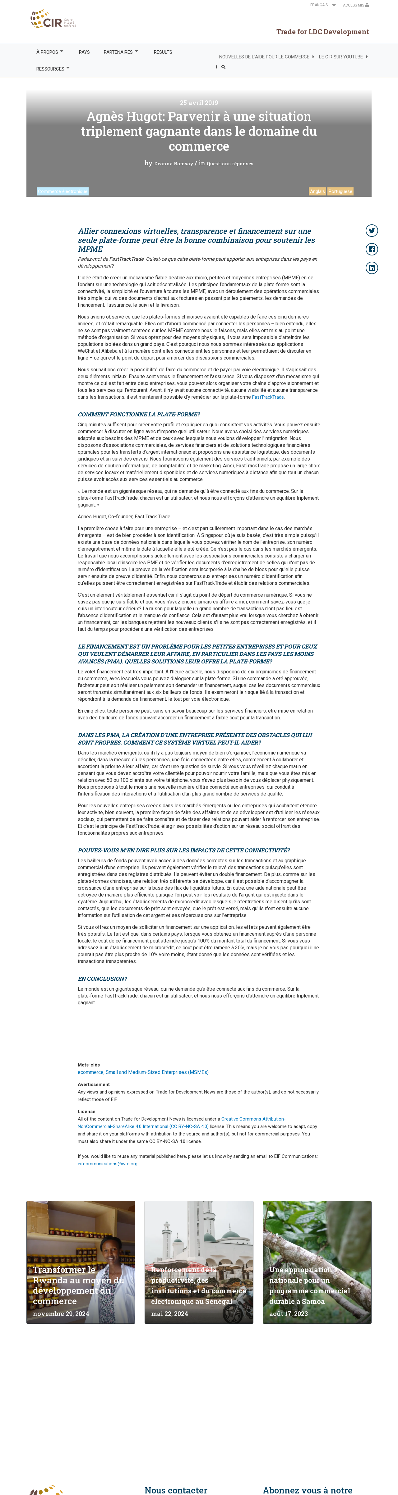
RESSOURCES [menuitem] (50, 69)
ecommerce (91, 1072)
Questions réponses (230, 163)
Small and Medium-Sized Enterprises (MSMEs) (157, 1072)
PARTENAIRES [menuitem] (118, 52)
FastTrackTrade (268, 397)
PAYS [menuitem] (84, 52)
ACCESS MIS (356, 5)
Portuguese (340, 191)
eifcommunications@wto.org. (108, 1164)
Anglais (317, 191)
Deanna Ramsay (173, 163)
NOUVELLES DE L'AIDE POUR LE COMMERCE (264, 57)
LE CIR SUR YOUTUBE (341, 57)
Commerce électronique (62, 191)
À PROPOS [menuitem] (46, 52)
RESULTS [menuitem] (163, 52)
